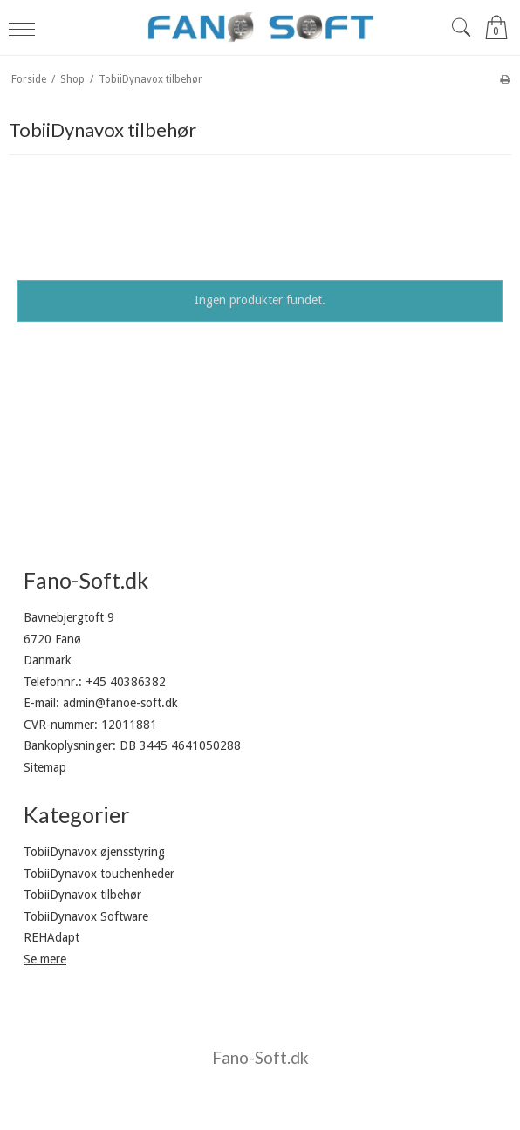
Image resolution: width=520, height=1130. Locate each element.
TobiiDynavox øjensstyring (94, 852)
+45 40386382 (126, 682)
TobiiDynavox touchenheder (99, 874)
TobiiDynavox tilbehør (82, 895)
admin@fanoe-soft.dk (120, 703)
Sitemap (45, 767)
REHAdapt (51, 937)
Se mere (45, 959)
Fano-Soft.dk (260, 1057)
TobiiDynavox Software (86, 916)
